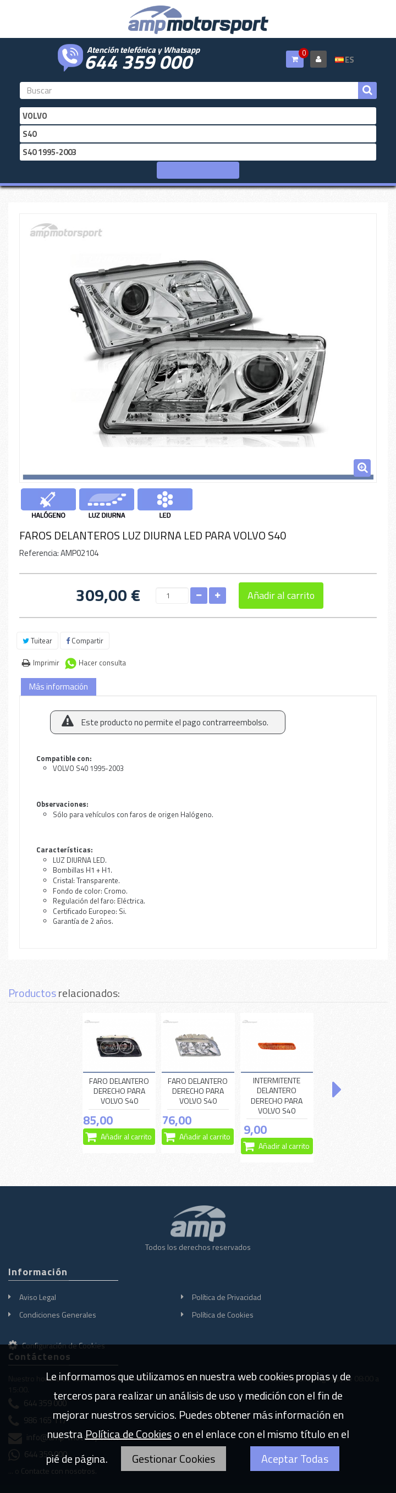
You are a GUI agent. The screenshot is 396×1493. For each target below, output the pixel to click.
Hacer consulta (102, 662)
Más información (58, 686)
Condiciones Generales (57, 1314)
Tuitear (37, 640)
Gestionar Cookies (173, 1458)
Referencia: (39, 553)
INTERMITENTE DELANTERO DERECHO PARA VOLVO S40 (276, 1096)
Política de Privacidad (226, 1297)
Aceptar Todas (294, 1458)
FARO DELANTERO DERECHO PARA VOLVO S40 (119, 1091)
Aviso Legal (37, 1297)
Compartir (84, 640)
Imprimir (46, 662)
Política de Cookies (223, 1314)
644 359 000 (138, 60)
